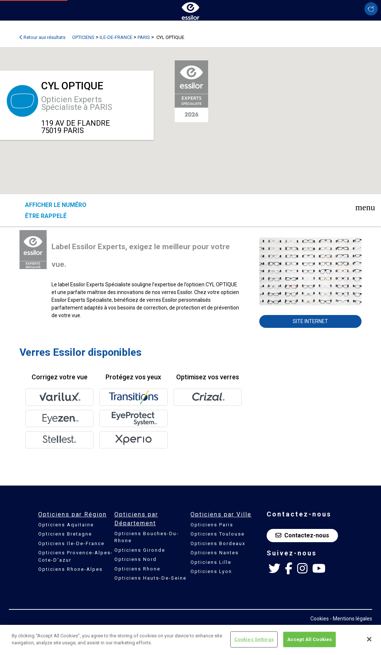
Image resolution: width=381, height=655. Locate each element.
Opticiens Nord (135, 559)
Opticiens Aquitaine (66, 524)
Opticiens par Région (72, 514)
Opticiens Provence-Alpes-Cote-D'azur (75, 556)
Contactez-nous (302, 535)
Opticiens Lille (210, 562)
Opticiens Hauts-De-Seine (150, 578)
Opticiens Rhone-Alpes (70, 569)
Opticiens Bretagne (65, 534)
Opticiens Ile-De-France (71, 543)
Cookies (319, 619)
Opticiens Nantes (214, 552)
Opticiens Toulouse (217, 534)
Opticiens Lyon (211, 571)
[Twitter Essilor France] (274, 568)
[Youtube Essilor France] (318, 568)
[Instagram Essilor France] (302, 568)
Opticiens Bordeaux (217, 543)
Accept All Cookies (309, 639)
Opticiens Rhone (137, 569)
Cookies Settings (254, 639)
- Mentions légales (351, 619)
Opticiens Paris (211, 524)
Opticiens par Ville (221, 514)
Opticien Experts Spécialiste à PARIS (76, 103)
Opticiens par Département (136, 519)
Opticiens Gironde (139, 550)
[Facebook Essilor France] (288, 568)
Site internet (310, 321)
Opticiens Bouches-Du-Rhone (146, 537)
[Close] (369, 639)
